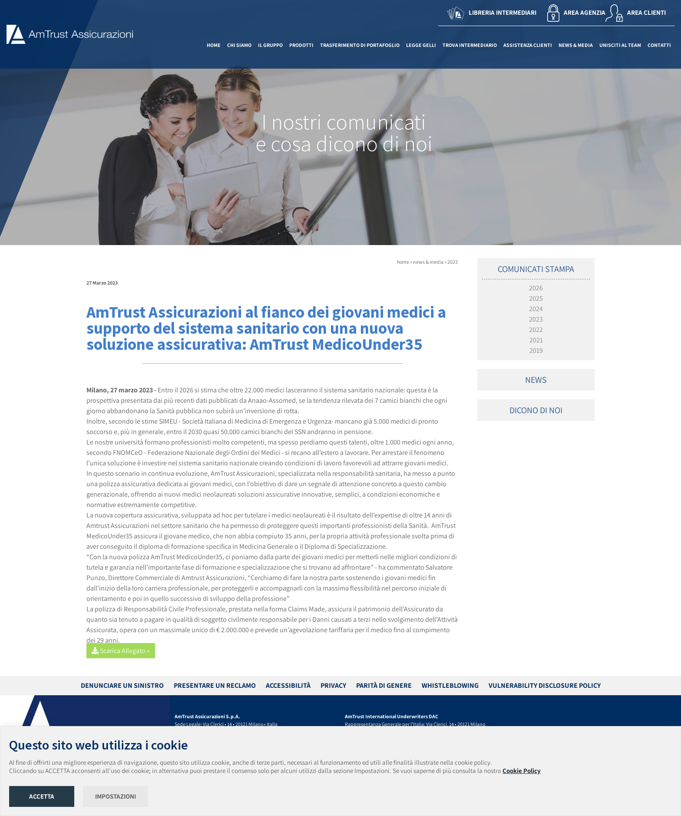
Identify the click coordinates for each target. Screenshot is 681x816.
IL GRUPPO (270, 45)
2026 (536, 287)
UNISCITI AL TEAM (620, 45)
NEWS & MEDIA (576, 45)
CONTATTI (659, 45)
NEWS (536, 379)
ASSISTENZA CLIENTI (527, 45)
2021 (536, 340)
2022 (536, 329)
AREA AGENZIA (576, 13)
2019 (536, 350)
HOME (214, 45)
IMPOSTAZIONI (115, 796)
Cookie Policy (521, 770)
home (403, 262)
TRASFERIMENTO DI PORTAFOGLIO (360, 45)
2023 (452, 262)
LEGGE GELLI (421, 45)
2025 (536, 298)
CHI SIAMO (239, 45)
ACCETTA (41, 796)
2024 (536, 308)
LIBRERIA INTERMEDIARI (491, 13)
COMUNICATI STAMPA (536, 269)
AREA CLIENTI (635, 13)
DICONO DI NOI (535, 410)
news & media (428, 262)
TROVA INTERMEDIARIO (470, 45)
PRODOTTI (301, 45)
